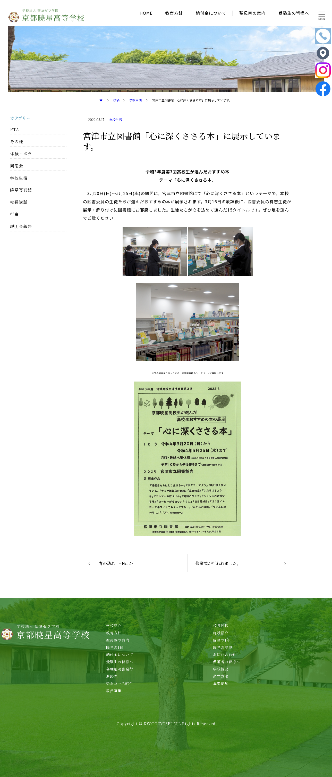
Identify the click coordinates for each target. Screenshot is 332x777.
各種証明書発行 (119, 668)
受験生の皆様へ (293, 13)
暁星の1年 (221, 640)
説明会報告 (21, 226)
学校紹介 (114, 625)
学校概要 (220, 668)
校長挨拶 (220, 625)
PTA (14, 129)
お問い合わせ (224, 654)
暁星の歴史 (222, 647)
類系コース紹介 (119, 683)
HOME (146, 13)
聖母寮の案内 (252, 13)
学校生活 (115, 119)
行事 (14, 214)
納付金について (211, 13)
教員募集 (114, 690)
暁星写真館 (21, 190)
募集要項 (220, 683)
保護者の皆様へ (226, 661)
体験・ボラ (21, 154)
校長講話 (19, 202)
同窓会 (16, 166)
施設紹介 (220, 632)
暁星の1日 (114, 647)
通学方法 (220, 676)
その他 (16, 141)
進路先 (112, 676)
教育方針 (174, 13)
